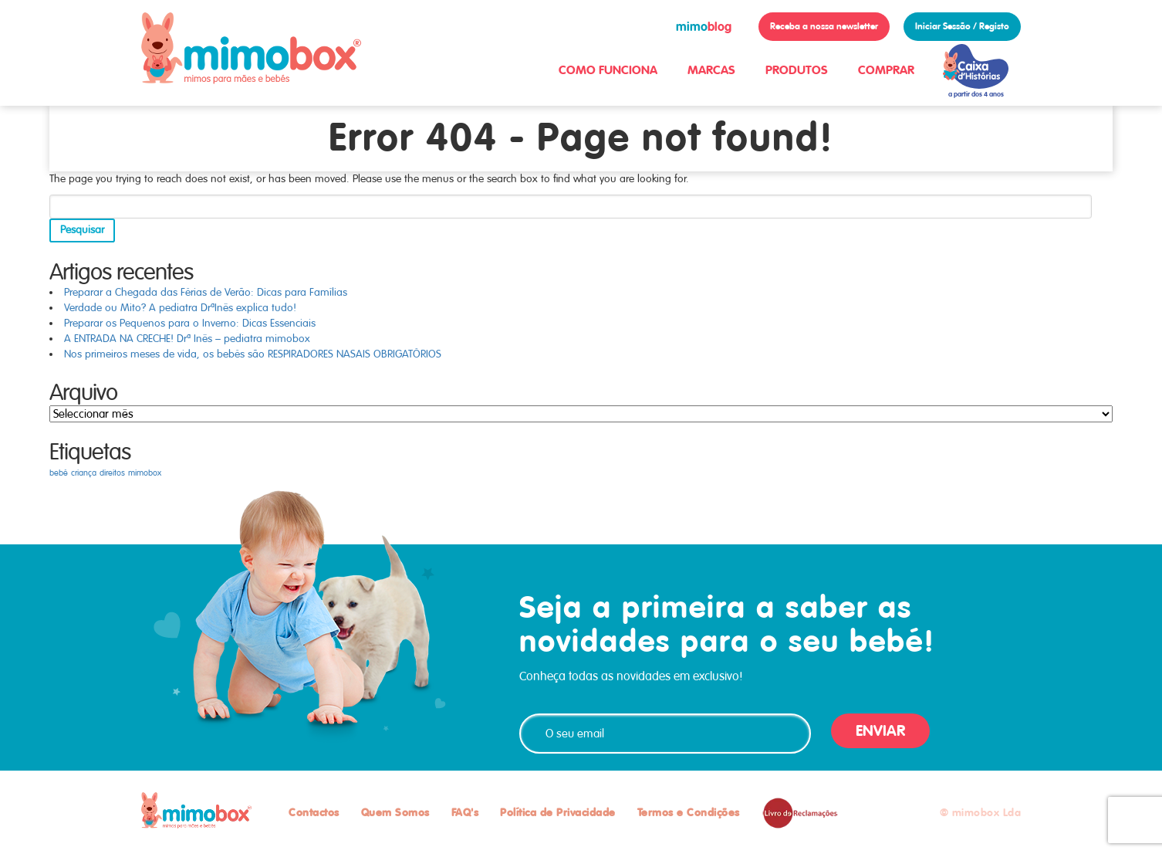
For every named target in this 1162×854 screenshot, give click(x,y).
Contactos (314, 812)
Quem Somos (395, 812)
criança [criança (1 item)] (83, 473)
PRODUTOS (796, 70)
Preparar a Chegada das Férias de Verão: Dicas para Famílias (205, 292)
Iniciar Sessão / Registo (962, 26)
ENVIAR (880, 730)
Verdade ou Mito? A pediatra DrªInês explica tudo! (180, 307)
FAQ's (465, 812)
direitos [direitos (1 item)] (112, 473)
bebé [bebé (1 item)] (58, 473)
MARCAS (711, 70)
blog (703, 27)
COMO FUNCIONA (608, 70)
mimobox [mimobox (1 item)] (144, 473)
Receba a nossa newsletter (824, 26)
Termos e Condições (688, 812)
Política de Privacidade (558, 812)
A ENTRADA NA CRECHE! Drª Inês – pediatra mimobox (187, 338)
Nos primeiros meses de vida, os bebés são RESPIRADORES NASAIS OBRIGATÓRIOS (252, 354)
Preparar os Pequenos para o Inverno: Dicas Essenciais (190, 323)
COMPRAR (886, 70)
